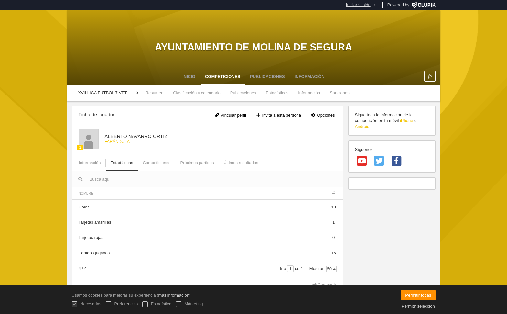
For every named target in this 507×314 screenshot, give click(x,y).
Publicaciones (267, 76)
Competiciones (222, 76)
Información (310, 76)
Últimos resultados (241, 162)
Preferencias (122, 304)
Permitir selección (418, 306)
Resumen (155, 92)
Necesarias (87, 304)
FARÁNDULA (117, 141)
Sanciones (340, 92)
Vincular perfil (230, 115)
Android (362, 126)
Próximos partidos (197, 162)
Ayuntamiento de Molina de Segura (253, 46)
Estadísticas (277, 92)
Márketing (189, 304)
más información (173, 295)
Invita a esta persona (278, 115)
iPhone (406, 120)
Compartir (324, 284)
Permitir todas (418, 295)
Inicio (188, 76)
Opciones (323, 115)
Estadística (156, 304)
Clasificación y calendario (197, 92)
